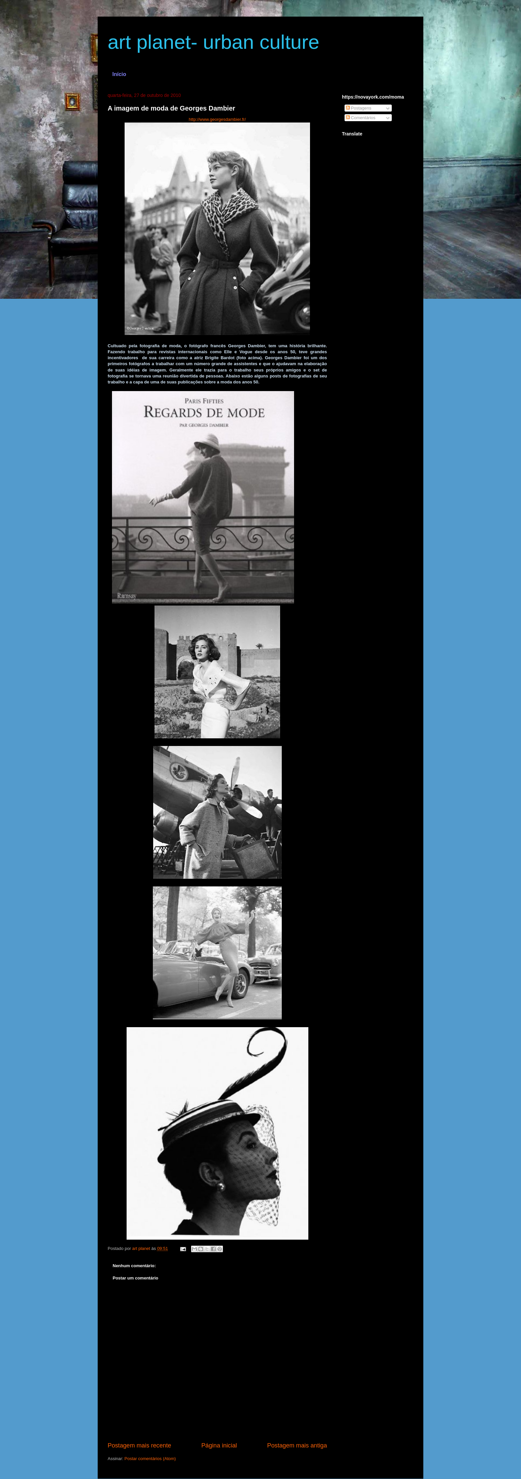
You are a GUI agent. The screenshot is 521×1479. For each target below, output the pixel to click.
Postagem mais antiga (297, 1445)
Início (119, 74)
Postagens (358, 108)
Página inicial (219, 1445)
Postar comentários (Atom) (150, 1458)
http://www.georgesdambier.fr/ (217, 119)
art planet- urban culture (213, 42)
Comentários (360, 117)
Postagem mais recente (139, 1445)
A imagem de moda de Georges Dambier (171, 108)
